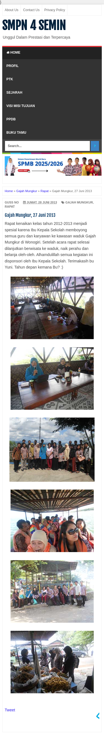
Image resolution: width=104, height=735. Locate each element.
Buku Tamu (16, 133)
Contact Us (31, 10)
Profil (12, 66)
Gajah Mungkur (79, 202)
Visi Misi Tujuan (20, 106)
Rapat (10, 206)
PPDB (11, 119)
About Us (11, 10)
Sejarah (14, 93)
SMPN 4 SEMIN (34, 25)
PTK (9, 79)
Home (13, 52)
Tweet (10, 710)
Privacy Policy (54, 10)
